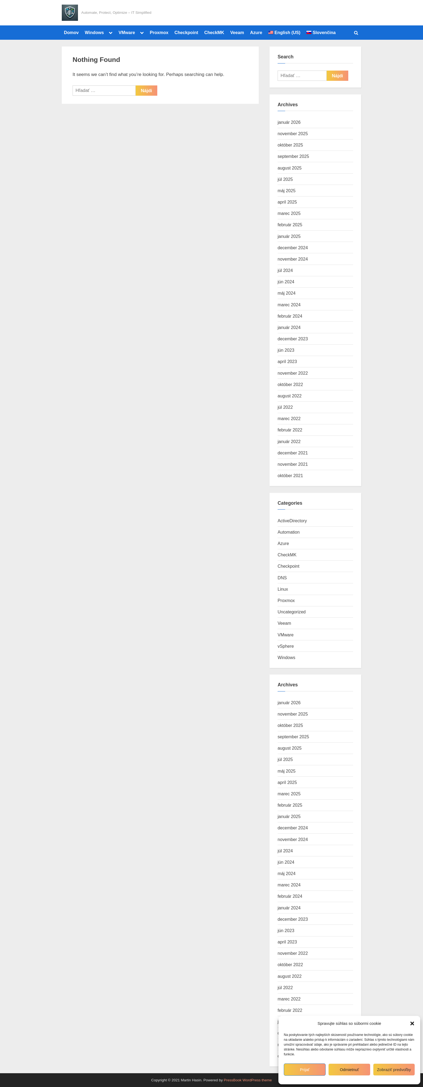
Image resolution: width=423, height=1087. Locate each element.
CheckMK (214, 32)
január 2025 (289, 236)
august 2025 (290, 167)
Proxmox (159, 32)
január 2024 (289, 327)
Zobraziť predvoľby (394, 1069)
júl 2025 (285, 179)
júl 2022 (285, 407)
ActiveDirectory (292, 520)
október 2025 (290, 144)
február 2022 (290, 429)
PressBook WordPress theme (248, 1080)
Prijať (305, 1069)
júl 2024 (285, 270)
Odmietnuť (349, 1069)
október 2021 (290, 475)
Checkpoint (186, 32)
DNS (282, 577)
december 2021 (293, 452)
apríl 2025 (287, 202)
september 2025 (293, 156)
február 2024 (290, 316)
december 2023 (293, 338)
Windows (94, 32)
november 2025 (293, 133)
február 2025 (290, 224)
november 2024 (293, 259)
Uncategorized (292, 611)
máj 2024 (286, 293)
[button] (412, 1023)
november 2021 (293, 464)
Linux (283, 589)
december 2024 (293, 247)
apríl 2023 (287, 361)
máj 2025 (286, 190)
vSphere (286, 646)
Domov (71, 32)
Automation (289, 532)
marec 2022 (289, 418)
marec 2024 (289, 304)
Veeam (237, 32)
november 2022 (293, 373)
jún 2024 (286, 281)
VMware (127, 32)
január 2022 (289, 441)
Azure (256, 32)
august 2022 (290, 395)
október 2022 (290, 384)
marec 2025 (289, 213)
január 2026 (289, 122)
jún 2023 (286, 350)
